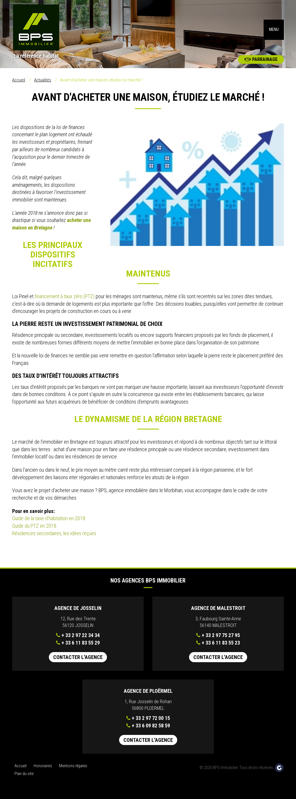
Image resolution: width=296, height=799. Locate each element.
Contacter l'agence (78, 661)
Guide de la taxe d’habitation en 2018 (48, 522)
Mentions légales (73, 770)
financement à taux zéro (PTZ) (65, 300)
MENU (274, 31)
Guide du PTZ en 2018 (35, 530)
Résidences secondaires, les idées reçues (54, 537)
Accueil (18, 84)
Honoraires (43, 770)
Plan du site (24, 777)
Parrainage (261, 63)
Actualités (42, 84)
